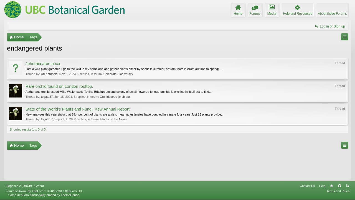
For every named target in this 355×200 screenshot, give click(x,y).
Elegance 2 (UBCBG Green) (25, 186)
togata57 (47, 96)
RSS (347, 186)
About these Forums (332, 14)
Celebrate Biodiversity (118, 74)
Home (331, 186)
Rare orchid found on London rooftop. (59, 86)
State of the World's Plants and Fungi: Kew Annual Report (78, 109)
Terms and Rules (337, 191)
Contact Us (307, 186)
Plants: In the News (113, 119)
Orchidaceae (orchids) (115, 96)
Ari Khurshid (49, 74)
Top (339, 186)
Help (322, 186)
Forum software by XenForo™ (44, 191)
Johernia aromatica (43, 63)
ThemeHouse (70, 195)
